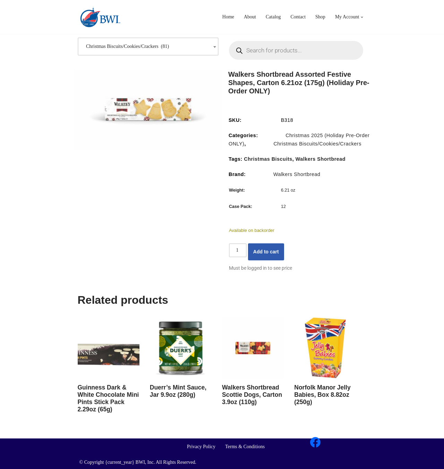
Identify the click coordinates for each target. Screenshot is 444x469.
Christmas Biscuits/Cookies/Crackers (317, 143)
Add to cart (266, 251)
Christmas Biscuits (268, 159)
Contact (298, 16)
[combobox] (148, 46)
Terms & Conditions (245, 446)
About (250, 16)
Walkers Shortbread (320, 159)
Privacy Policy (201, 446)
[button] (362, 17)
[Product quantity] (238, 250)
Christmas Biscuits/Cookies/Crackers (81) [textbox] (126, 46)
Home (228, 16)
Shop (320, 16)
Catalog (273, 16)
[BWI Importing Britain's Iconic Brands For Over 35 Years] (100, 17)
